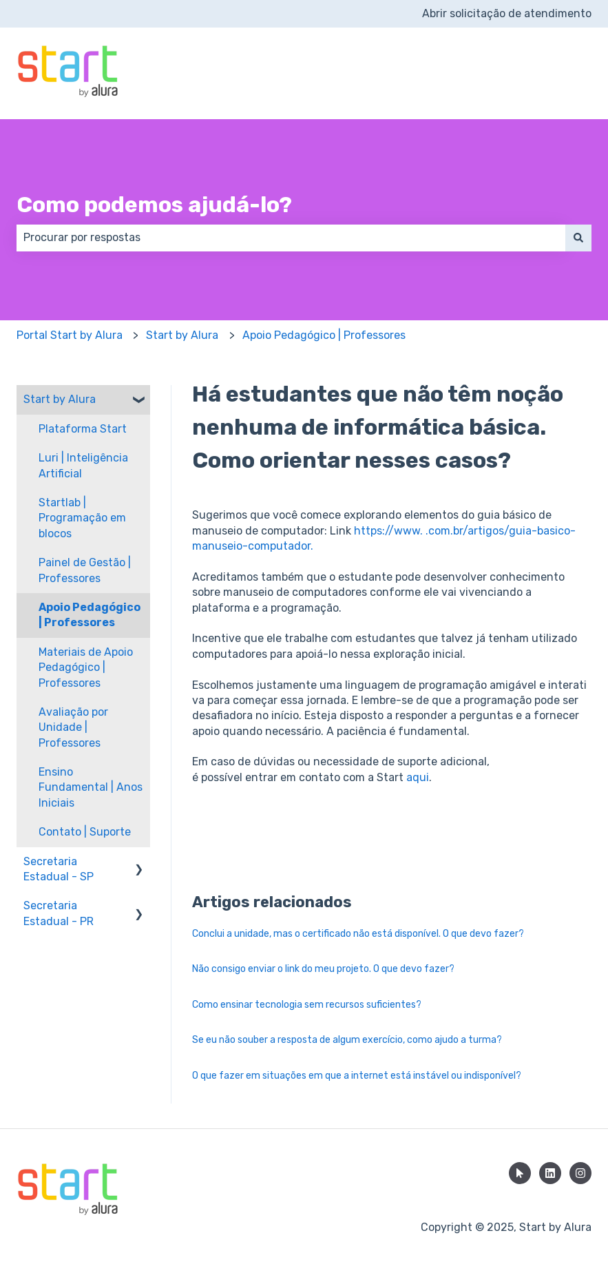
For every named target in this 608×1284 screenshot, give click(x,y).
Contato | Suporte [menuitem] (85, 831)
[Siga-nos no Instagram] (580, 1173)
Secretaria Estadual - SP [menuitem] (58, 869)
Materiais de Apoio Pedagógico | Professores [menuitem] (86, 667)
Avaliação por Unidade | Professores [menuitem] (73, 727)
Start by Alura (182, 335)
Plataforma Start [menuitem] (83, 428)
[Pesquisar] (578, 238)
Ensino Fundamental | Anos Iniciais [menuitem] (91, 787)
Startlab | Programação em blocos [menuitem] (82, 518)
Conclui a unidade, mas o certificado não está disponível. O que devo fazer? (358, 934)
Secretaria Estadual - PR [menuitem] (58, 913)
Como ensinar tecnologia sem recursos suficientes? (306, 1005)
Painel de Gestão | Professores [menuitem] (85, 570)
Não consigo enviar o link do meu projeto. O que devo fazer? (323, 969)
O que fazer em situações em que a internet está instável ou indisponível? (356, 1075)
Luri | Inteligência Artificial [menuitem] (83, 465)
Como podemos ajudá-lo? (154, 204)
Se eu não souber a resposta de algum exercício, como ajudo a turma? (347, 1040)
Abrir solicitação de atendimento (506, 13)
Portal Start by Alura (70, 335)
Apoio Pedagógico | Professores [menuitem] (89, 615)
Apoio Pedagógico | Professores (324, 335)
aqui (417, 777)
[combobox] (291, 238)
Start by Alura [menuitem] (59, 399)
